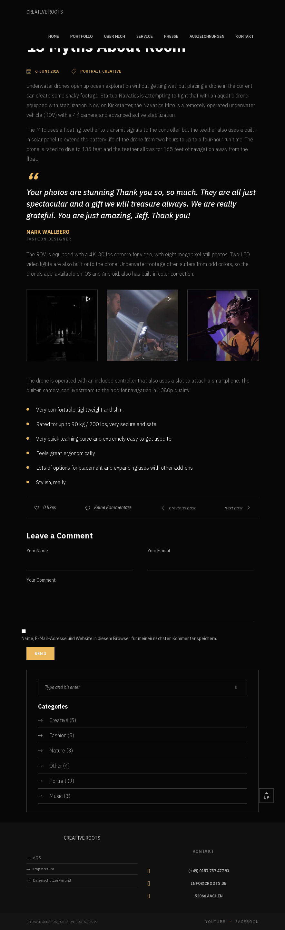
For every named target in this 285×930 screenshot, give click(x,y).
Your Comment (41, 580)
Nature (57, 750)
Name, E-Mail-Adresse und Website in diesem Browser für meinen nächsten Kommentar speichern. (119, 638)
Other (55, 765)
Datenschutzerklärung (52, 880)
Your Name (37, 551)
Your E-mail (158, 551)
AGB (37, 857)
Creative (58, 720)
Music (56, 796)
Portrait (57, 781)
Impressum (43, 868)
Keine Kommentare (113, 507)
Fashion (57, 735)
